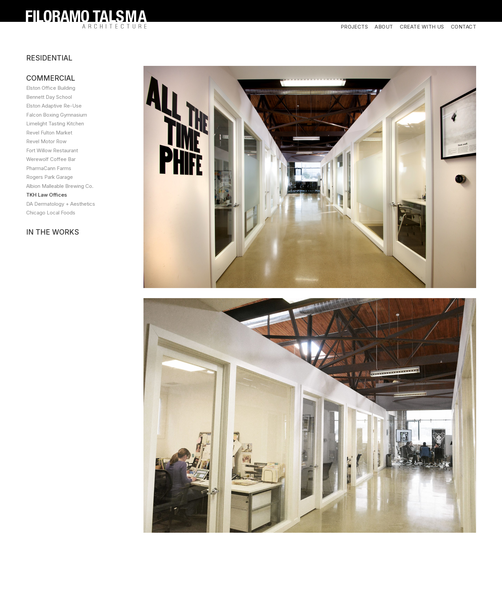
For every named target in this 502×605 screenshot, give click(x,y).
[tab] (67, 14)
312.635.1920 (136, 585)
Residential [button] (49, 14)
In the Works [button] (52, 188)
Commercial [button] (50, 34)
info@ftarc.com (180, 585)
